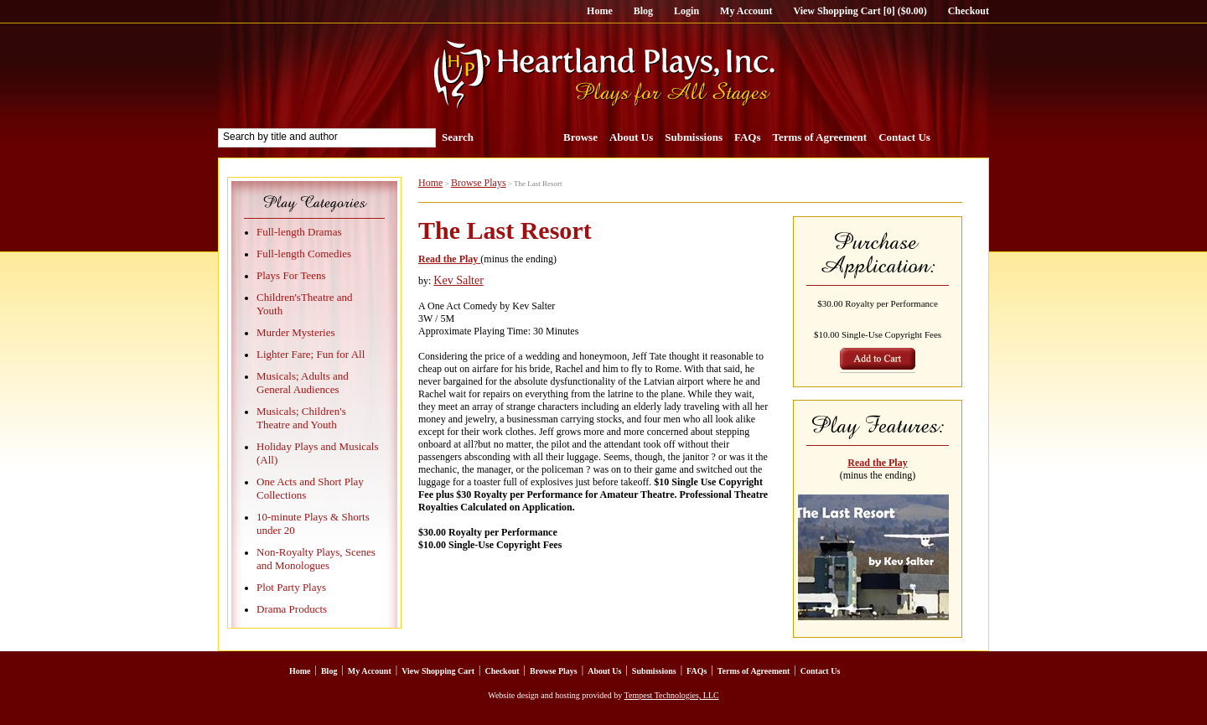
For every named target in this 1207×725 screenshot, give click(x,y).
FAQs (747, 137)
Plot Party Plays (291, 587)
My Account (746, 11)
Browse (580, 137)
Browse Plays (478, 183)
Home (600, 11)
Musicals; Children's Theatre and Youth (301, 418)
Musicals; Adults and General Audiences (302, 383)
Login (686, 11)
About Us (631, 137)
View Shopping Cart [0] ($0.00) (859, 11)
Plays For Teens (291, 275)
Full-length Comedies (303, 253)
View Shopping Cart (437, 671)
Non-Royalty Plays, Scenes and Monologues (316, 559)
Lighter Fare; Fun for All (310, 354)
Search (458, 137)
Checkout (968, 11)
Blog (643, 11)
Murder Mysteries (295, 332)
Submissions (694, 137)
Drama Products (291, 609)
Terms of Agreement (820, 137)
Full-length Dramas (298, 231)
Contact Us (904, 137)
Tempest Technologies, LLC (671, 695)
